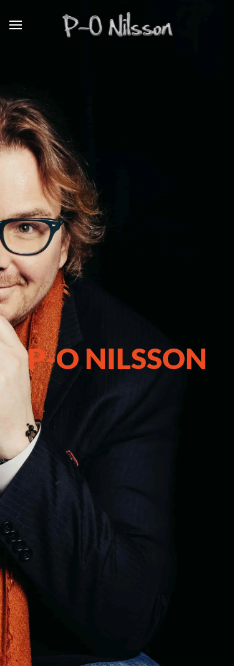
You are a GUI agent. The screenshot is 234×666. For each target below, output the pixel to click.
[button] (15, 25)
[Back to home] (117, 25)
